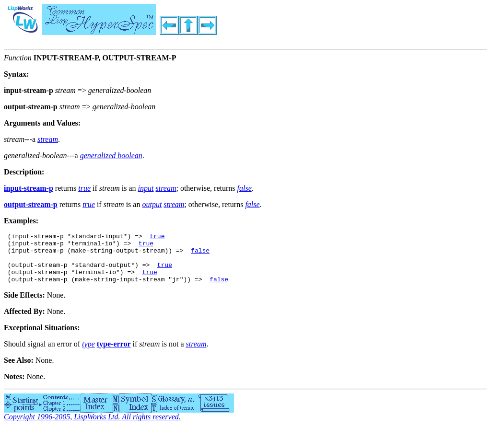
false (200, 254)
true (157, 237)
